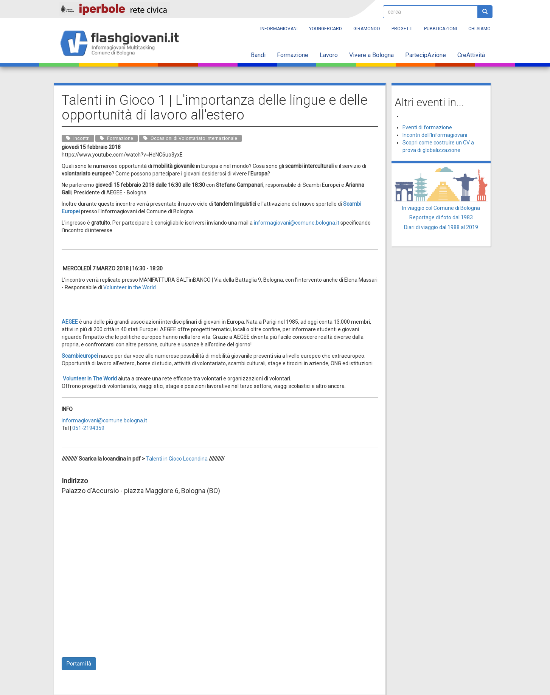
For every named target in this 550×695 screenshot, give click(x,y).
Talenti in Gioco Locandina (177, 459)
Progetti (402, 28)
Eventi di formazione (427, 127)
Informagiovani (279, 28)
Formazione (292, 55)
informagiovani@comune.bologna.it (104, 420)
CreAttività (471, 55)
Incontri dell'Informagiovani (434, 135)
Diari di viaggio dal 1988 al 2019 (441, 227)
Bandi (258, 55)
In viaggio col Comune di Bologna (441, 208)
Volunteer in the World (129, 287)
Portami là (79, 664)
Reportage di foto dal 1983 (441, 217)
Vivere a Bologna (371, 55)
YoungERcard (325, 28)
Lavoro (329, 55)
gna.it (332, 223)
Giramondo (366, 28)
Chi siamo (479, 28)
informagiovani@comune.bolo (290, 223)
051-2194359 (88, 428)
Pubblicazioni (440, 28)
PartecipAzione (425, 55)
